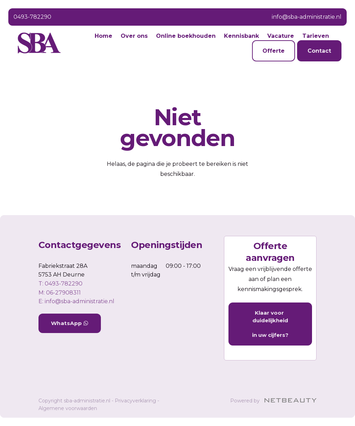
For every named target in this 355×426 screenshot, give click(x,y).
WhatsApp (69, 323)
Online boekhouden (186, 36)
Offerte (273, 51)
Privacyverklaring (135, 401)
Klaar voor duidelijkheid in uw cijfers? (270, 323)
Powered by (273, 401)
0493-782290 (32, 17)
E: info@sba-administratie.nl (76, 301)
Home (103, 36)
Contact (319, 51)
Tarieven (315, 36)
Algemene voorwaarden (67, 408)
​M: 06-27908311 (59, 292)
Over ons (134, 36)
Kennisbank (241, 36)
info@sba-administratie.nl (306, 17)
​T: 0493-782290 (60, 283)
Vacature (280, 36)
